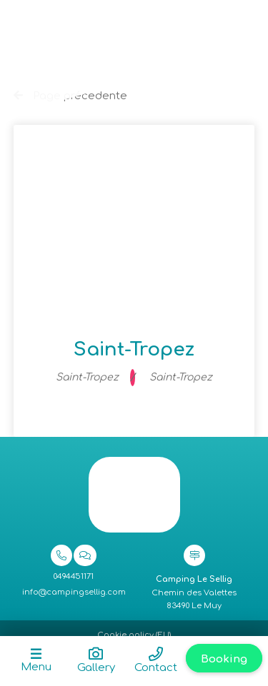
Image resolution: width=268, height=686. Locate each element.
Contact (155, 668)
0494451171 (74, 576)
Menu (36, 667)
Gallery (96, 668)
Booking (224, 659)
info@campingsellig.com (74, 592)
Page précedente (70, 96)
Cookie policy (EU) (134, 635)
